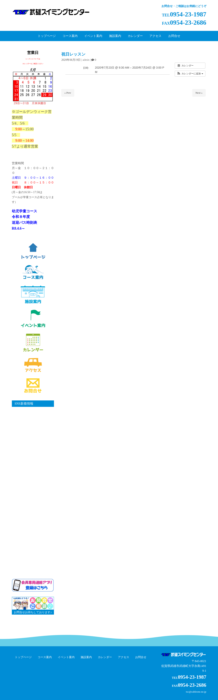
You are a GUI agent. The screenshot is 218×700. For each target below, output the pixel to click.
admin (86, 59)
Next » (198, 92)
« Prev (67, 92)
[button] (190, 73)
